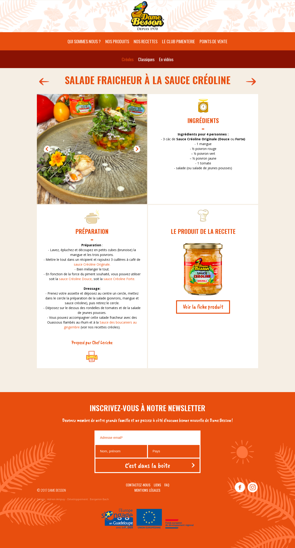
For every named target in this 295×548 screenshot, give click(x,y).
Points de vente (213, 41)
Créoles (127, 59)
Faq (166, 484)
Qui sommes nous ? (84, 41)
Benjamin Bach (99, 499)
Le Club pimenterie (178, 41)
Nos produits (117, 41)
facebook (240, 487)
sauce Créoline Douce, (75, 279)
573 (252, 81)
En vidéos (166, 59)
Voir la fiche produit (203, 306)
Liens (157, 484)
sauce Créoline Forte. (119, 279)
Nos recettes (145, 41)
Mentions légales (147, 490)
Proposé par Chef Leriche (91, 342)
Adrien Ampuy (56, 499)
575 (43, 81)
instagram (252, 487)
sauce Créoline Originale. (92, 264)
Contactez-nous (138, 484)
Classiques (146, 59)
